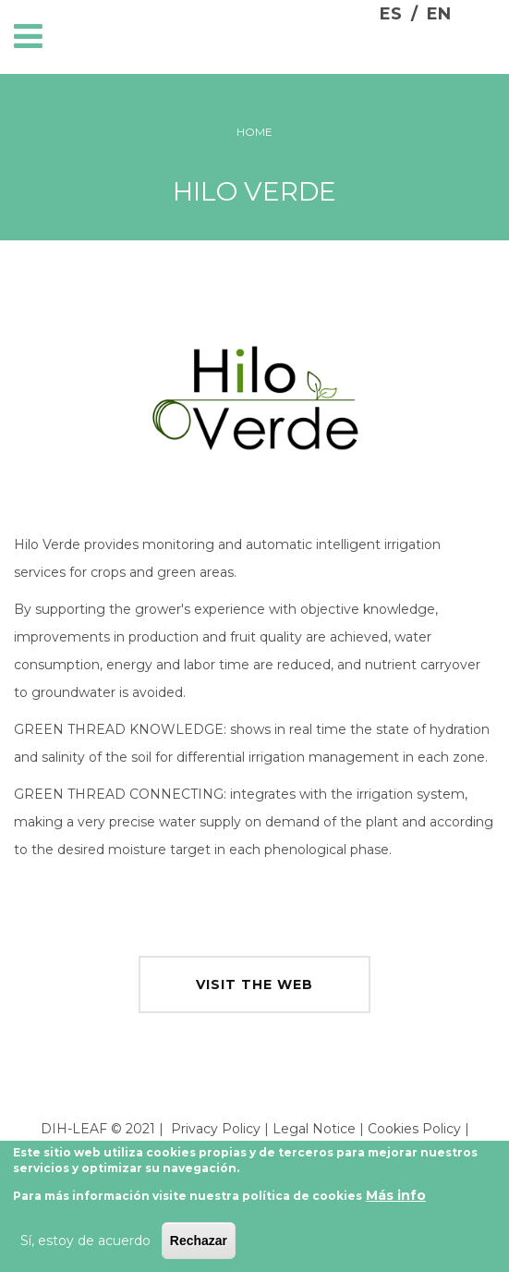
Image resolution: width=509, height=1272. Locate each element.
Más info (396, 1195)
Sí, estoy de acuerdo (85, 1240)
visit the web (254, 984)
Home (254, 132)
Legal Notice (314, 1128)
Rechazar (198, 1240)
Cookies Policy (414, 1128)
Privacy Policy (216, 1128)
